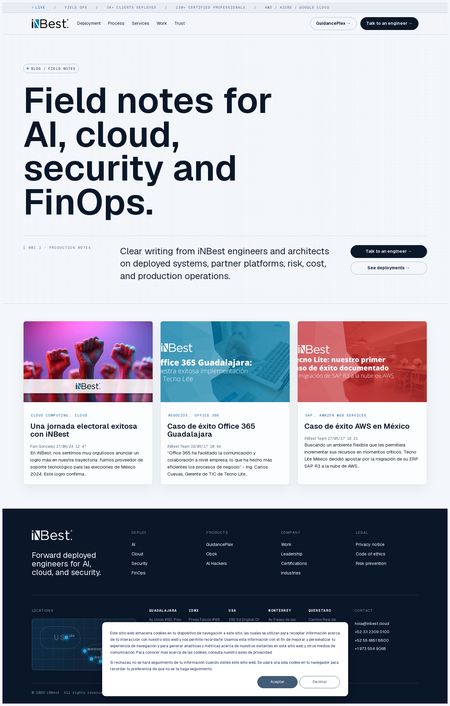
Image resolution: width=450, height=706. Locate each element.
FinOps (139, 573)
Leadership (292, 554)
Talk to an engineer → (389, 23)
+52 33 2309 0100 (372, 631)
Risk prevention (371, 563)
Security (140, 563)
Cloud (81, 415)
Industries (291, 573)
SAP (309, 415)
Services (140, 23)
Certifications (294, 563)
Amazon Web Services (342, 415)
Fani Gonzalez (42, 446)
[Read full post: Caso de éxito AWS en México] (362, 361)
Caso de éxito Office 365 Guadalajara (211, 430)
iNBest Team (178, 446)
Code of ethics (370, 554)
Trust (179, 23)
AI (133, 544)
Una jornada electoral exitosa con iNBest (83, 430)
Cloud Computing (50, 415)
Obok (211, 554)
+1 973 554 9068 (370, 648)
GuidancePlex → (333, 23)
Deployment (89, 23)
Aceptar (277, 681)
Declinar (320, 681)
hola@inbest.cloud (372, 623)
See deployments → (388, 268)
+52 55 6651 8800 (372, 640)
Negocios (178, 415)
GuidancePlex (219, 544)
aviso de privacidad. (255, 652)
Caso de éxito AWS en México (357, 426)
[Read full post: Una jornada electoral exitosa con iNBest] (88, 361)
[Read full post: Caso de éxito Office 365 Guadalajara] (225, 361)
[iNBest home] (50, 23)
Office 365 (207, 415)
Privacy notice (370, 544)
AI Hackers (216, 563)
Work (162, 23)
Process (116, 23)
